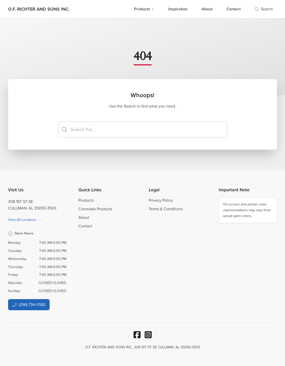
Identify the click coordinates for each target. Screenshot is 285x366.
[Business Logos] (39, 9)
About (207, 9)
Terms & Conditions (166, 209)
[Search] (142, 129)
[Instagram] (148, 335)
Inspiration (177, 9)
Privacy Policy (161, 200)
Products (144, 9)
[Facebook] (137, 335)
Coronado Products (95, 209)
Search (264, 9)
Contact (234, 9)
